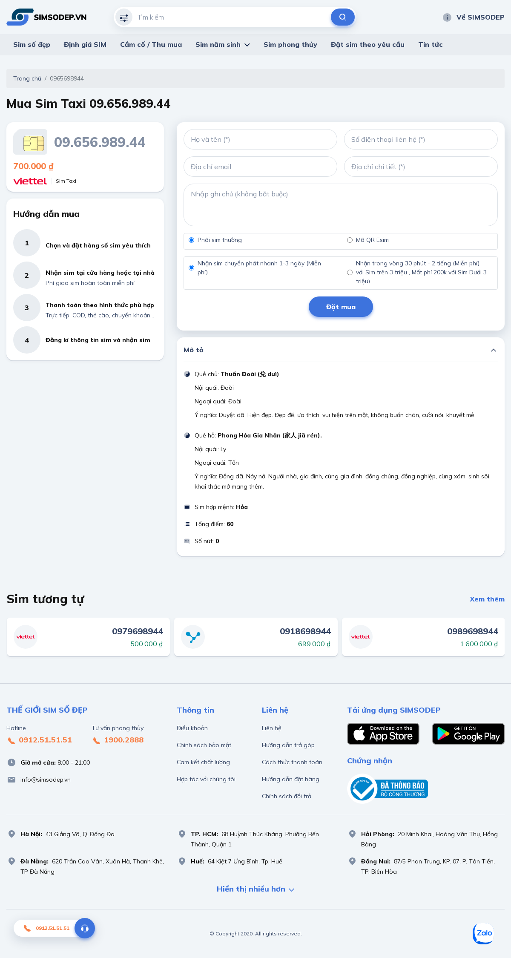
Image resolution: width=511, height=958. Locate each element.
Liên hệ (271, 728)
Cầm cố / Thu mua (151, 44)
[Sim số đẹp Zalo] (483, 933)
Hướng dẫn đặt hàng (290, 779)
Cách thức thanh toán (292, 762)
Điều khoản (192, 728)
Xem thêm (487, 599)
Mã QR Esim (372, 240)
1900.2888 (118, 740)
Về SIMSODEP (473, 17)
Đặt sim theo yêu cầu (368, 44)
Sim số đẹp (31, 44)
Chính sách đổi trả (286, 796)
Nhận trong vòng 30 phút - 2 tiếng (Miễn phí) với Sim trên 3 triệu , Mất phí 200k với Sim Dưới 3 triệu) (421, 272)
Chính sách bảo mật (204, 745)
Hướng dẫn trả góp (288, 745)
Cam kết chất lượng (203, 762)
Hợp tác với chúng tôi (206, 779)
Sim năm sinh (218, 44)
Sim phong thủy (290, 44)
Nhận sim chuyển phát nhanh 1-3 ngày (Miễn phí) (259, 267)
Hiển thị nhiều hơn (255, 889)
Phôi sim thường (220, 240)
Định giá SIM (85, 44)
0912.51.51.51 (39, 740)
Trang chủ (27, 78)
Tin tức (430, 44)
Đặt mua (341, 306)
